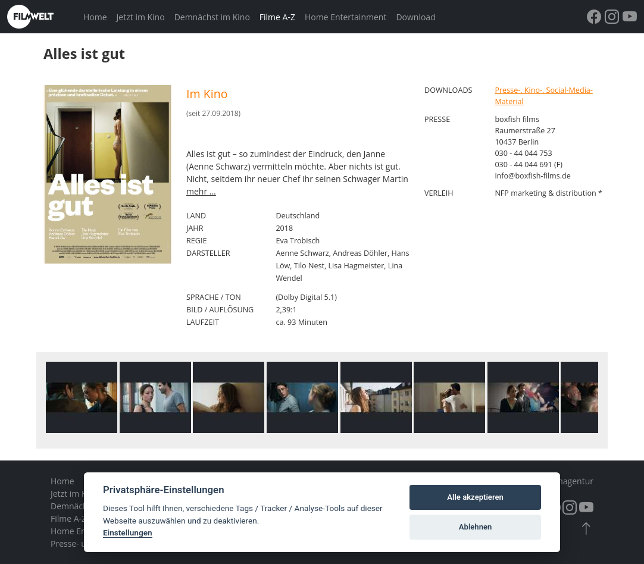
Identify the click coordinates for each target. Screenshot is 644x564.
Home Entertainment (345, 17)
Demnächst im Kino (212, 17)
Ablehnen (475, 526)
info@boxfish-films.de (532, 176)
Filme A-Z (277, 17)
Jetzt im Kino (141, 17)
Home (95, 17)
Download (415, 17)
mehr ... (201, 191)
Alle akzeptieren (475, 497)
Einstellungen (127, 532)
